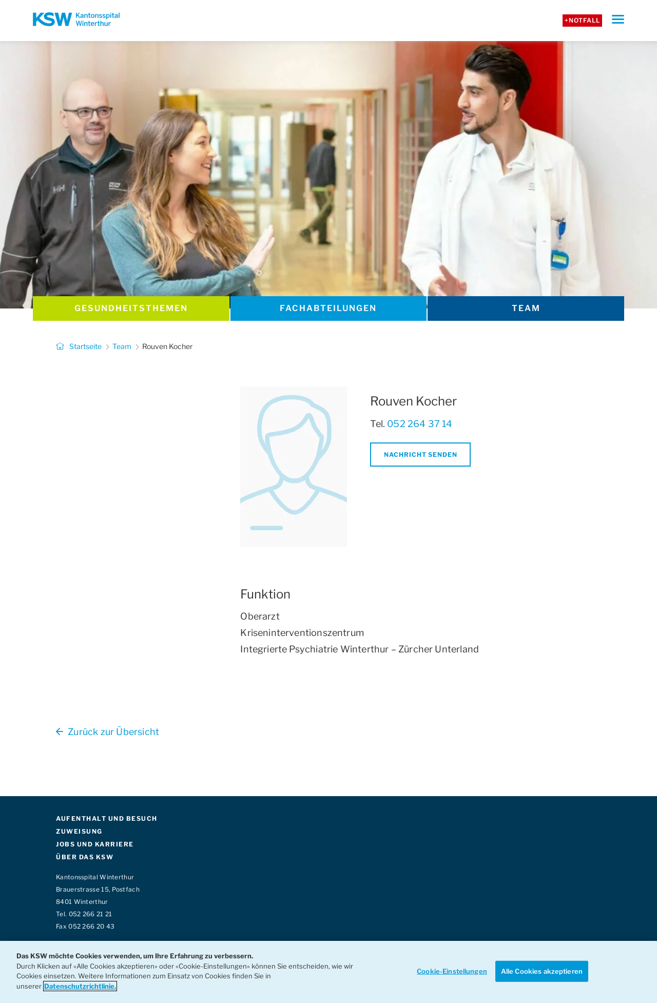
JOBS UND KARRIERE (95, 844)
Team (526, 308)
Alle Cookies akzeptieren (542, 971)
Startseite (79, 346)
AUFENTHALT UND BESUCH (107, 818)
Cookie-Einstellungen (452, 971)
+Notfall (582, 20)
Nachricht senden (420, 454)
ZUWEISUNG (79, 831)
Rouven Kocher (167, 346)
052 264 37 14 (419, 423)
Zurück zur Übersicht (107, 731)
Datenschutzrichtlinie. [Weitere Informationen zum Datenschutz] (80, 986)
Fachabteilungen (328, 308)
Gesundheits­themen (131, 308)
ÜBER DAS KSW (84, 857)
